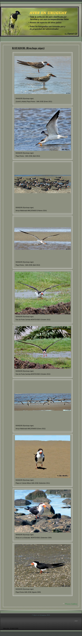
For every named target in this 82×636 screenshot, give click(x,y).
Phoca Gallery (71, 604)
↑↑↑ (76, 621)
